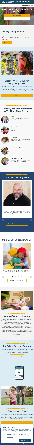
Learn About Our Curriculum (17, 280)
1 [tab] (12, 276)
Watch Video (17, 356)
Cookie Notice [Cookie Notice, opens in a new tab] (10, 437)
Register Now (17, 18)
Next (31, 220)
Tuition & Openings (25, 5)
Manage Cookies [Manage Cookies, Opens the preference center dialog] (25, 440)
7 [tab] (21, 276)
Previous (3, 220)
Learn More (17, 95)
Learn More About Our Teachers (17, 224)
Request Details (17, 422)
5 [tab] (18, 276)
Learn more (7, 42)
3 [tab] (15, 276)
